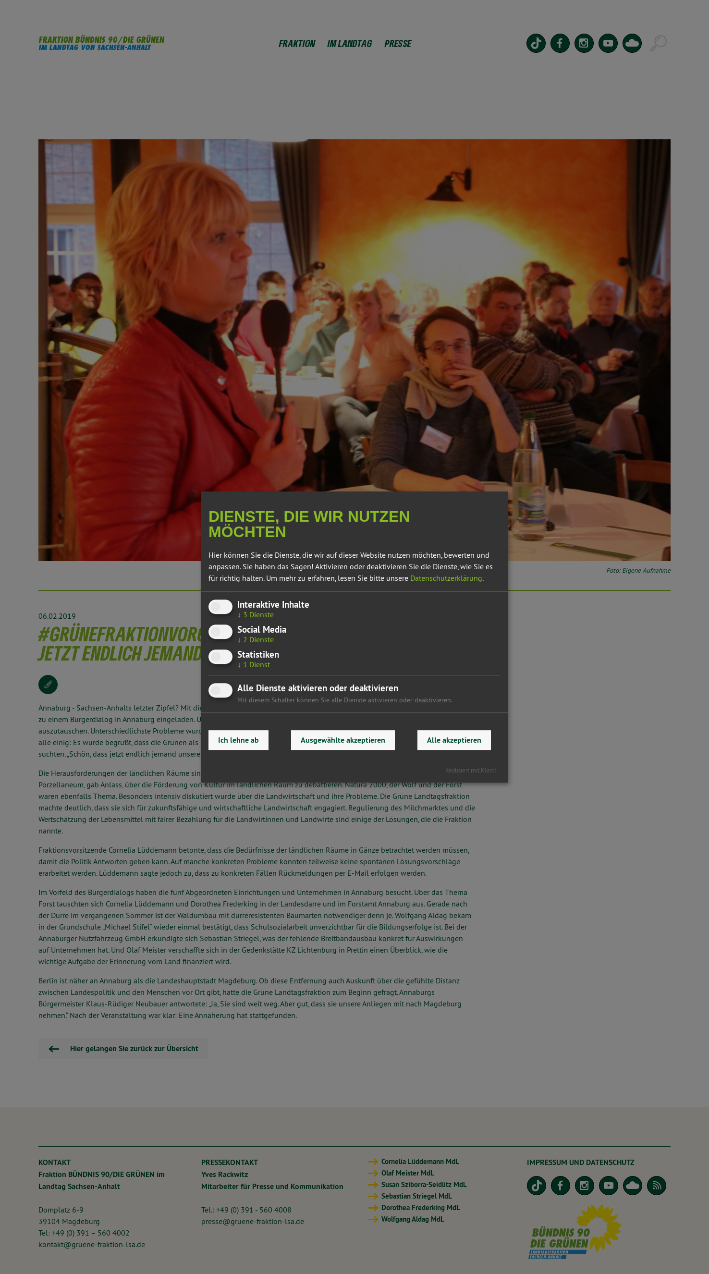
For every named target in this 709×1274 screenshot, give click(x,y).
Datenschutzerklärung (446, 578)
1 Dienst (253, 665)
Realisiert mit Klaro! (471, 770)
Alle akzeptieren (454, 740)
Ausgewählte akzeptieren (343, 740)
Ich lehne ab (238, 740)
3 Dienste (255, 614)
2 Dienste (255, 639)
